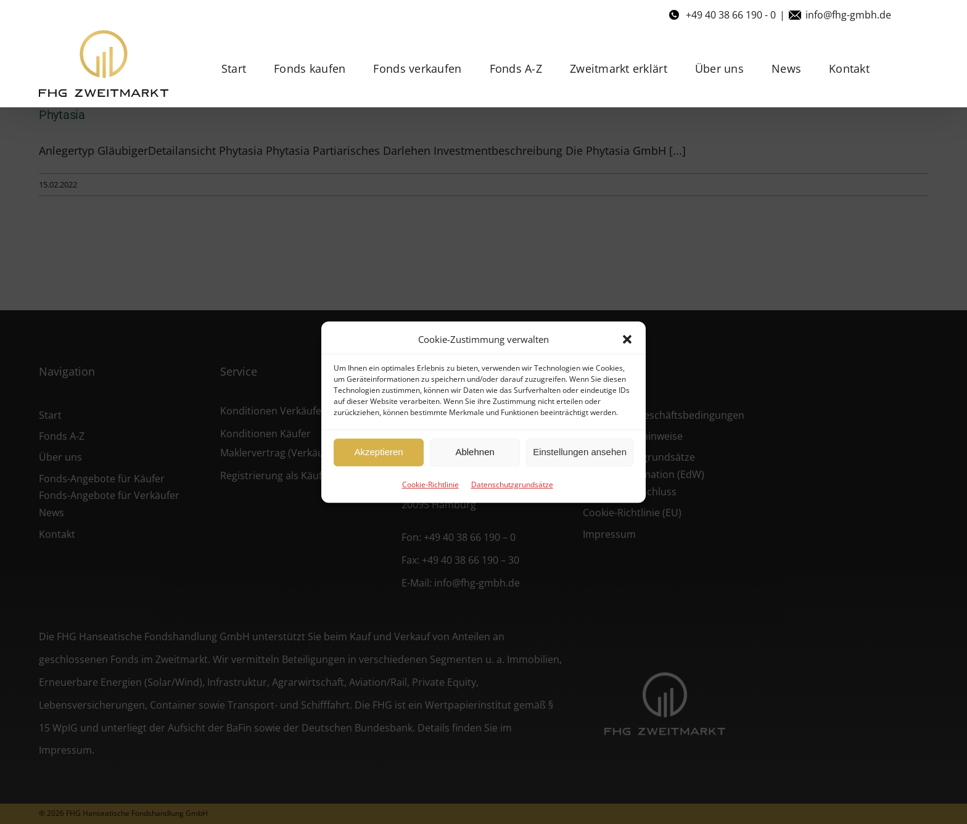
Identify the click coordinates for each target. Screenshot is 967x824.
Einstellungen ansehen (580, 452)
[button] (627, 339)
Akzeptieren (378, 452)
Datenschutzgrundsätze (512, 484)
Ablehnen (474, 452)
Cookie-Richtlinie (430, 484)
